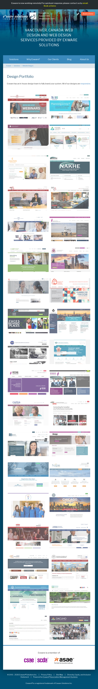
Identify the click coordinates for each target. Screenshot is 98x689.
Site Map (59, 675)
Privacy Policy (46, 675)
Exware (8, 66)
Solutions (14, 59)
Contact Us (44, 13)
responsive (85, 84)
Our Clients (53, 59)
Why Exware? (33, 59)
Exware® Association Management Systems (60, 677)
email (85, 3)
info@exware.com (47, 19)
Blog (69, 59)
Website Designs (27, 66)
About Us (84, 59)
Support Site (44, 16)
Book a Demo (50, 6)
